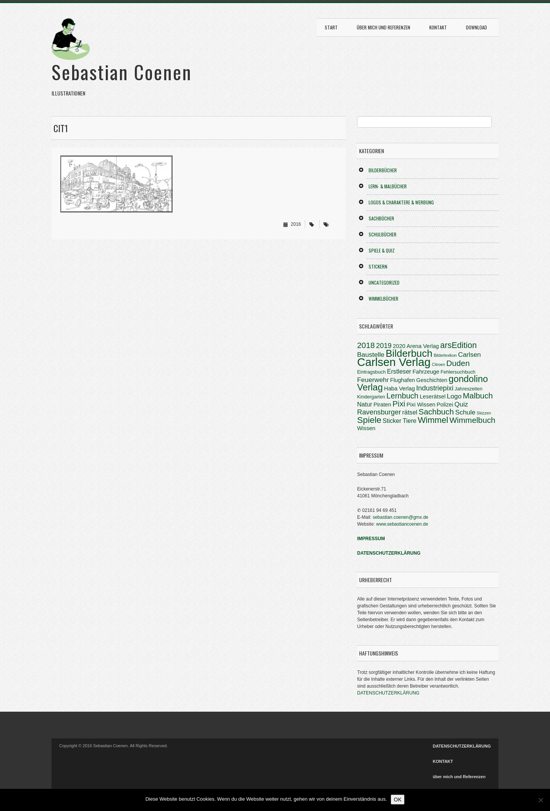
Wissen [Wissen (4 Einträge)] (366, 428)
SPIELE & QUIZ (382, 250)
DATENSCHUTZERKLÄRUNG (388, 693)
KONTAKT (438, 27)
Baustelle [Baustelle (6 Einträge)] (370, 354)
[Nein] (540, 800)
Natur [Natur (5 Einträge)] (364, 404)
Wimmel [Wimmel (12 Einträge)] (433, 420)
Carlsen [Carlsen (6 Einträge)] (469, 354)
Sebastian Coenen (122, 71)
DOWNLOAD (476, 27)
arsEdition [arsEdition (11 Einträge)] (458, 345)
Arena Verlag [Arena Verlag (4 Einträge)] (423, 346)
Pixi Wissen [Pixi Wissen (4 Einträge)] (420, 404)
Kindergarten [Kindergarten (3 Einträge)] (371, 397)
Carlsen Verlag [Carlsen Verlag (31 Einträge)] (393, 362)
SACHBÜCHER (381, 218)
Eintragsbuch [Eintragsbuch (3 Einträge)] (371, 372)
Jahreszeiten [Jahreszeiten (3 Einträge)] (468, 389)
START (331, 27)
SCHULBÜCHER (382, 234)
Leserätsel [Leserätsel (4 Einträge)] (433, 396)
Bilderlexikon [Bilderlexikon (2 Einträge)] (445, 355)
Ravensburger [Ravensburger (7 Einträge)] (379, 412)
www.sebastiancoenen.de (402, 524)
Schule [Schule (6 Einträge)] (465, 412)
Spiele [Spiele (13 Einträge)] (369, 420)
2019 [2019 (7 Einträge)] (384, 346)
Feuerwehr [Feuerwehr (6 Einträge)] (373, 380)
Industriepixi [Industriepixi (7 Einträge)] (434, 388)
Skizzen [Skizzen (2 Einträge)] (484, 413)
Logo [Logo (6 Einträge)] (454, 396)
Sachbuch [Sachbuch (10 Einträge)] (436, 411)
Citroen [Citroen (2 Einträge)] (438, 364)
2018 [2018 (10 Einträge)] (366, 345)
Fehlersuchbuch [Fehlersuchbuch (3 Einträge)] (457, 372)
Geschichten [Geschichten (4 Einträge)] (431, 380)
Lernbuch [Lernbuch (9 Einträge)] (403, 396)
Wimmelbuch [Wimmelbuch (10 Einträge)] (472, 420)
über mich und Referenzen (383, 27)
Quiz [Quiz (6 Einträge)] (461, 404)
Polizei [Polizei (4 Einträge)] (445, 404)
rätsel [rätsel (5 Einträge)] (409, 412)
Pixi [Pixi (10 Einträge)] (398, 403)
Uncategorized (384, 282)
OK (397, 799)
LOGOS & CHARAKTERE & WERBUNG (401, 202)
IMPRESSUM (371, 538)
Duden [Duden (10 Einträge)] (457, 363)
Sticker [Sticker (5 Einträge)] (392, 420)
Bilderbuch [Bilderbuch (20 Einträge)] (409, 353)
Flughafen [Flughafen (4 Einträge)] (402, 380)
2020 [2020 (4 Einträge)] (399, 346)
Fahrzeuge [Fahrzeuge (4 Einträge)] (425, 372)
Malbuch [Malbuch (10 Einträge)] (478, 395)
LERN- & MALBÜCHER (388, 186)
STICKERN (378, 266)
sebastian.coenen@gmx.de (401, 517)
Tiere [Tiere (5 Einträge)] (409, 420)
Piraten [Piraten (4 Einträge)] (382, 404)
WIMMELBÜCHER (383, 298)
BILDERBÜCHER (383, 170)
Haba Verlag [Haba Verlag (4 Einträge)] (399, 388)
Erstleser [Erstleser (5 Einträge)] (399, 371)
